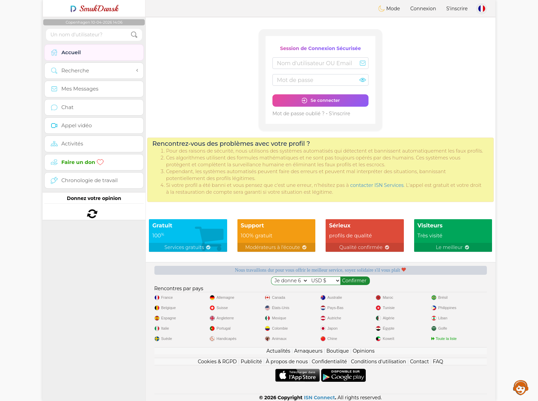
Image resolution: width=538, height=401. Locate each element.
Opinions (363, 351)
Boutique (337, 351)
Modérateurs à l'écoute (276, 247)
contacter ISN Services (377, 185)
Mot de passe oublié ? (298, 113)
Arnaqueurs (308, 351)
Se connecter (320, 100)
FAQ (438, 361)
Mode (389, 8)
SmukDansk (94, 8)
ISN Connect (319, 397)
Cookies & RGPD (217, 361)
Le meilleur (453, 247)
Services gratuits (187, 247)
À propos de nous (287, 361)
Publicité (251, 361)
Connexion (423, 8)
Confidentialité (329, 361)
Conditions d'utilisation (378, 361)
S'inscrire (457, 8)
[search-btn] (134, 35)
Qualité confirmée (364, 247)
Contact (419, 361)
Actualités (278, 351)
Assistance (521, 387)
